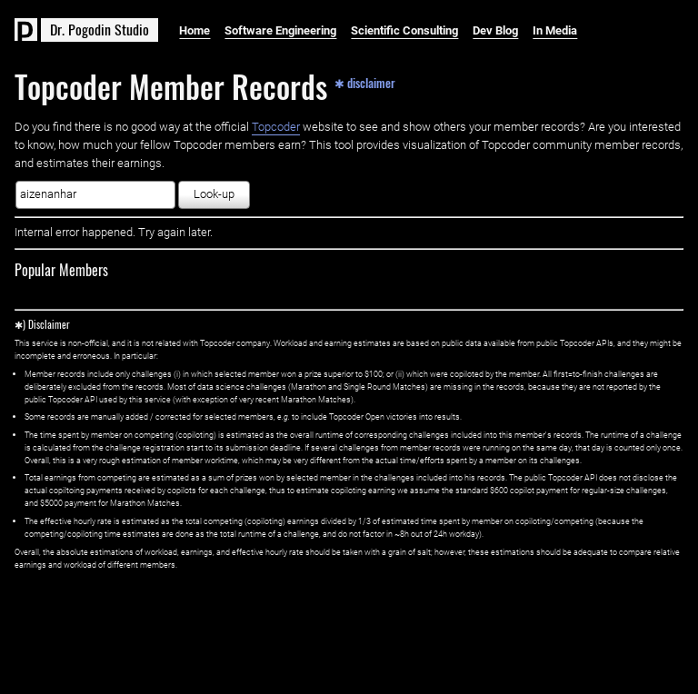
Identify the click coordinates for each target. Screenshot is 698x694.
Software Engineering (280, 30)
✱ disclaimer (364, 82)
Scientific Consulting (404, 30)
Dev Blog (495, 30)
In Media (555, 30)
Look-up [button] (214, 194)
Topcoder (276, 127)
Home (194, 30)
